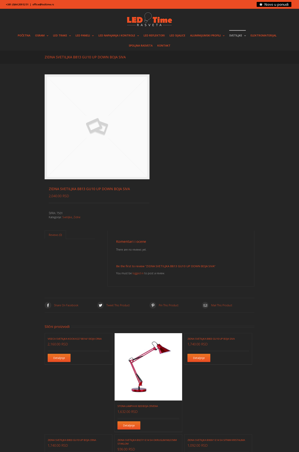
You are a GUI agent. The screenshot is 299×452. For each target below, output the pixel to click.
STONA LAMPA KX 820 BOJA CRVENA (137, 406)
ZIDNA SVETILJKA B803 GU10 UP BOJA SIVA (211, 338)
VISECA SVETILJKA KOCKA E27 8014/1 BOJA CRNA (75, 338)
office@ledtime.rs (43, 4)
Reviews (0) (55, 235)
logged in (138, 273)
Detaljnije (59, 358)
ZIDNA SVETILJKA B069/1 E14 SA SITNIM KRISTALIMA (216, 440)
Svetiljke (67, 217)
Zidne (76, 217)
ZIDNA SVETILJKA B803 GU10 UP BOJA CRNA (72, 440)
